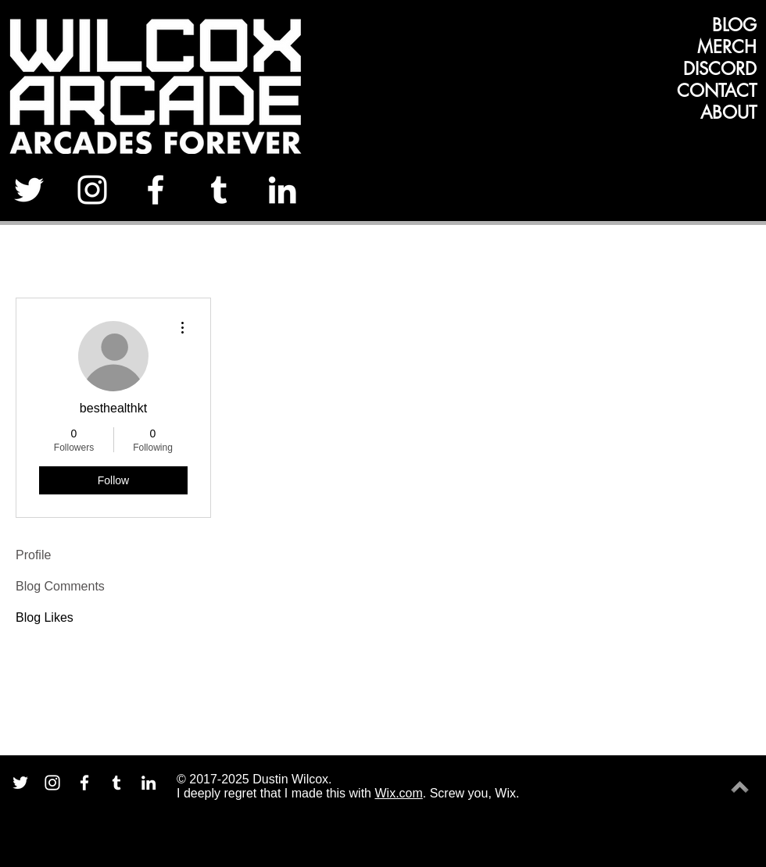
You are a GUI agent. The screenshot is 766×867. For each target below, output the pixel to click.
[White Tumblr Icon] (218, 189)
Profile (33, 555)
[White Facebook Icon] (155, 189)
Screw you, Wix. (475, 793)
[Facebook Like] (709, 195)
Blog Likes (44, 617)
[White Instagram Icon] (92, 189)
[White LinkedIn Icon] (282, 189)
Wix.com (398, 793)
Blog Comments (60, 586)
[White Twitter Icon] (28, 189)
